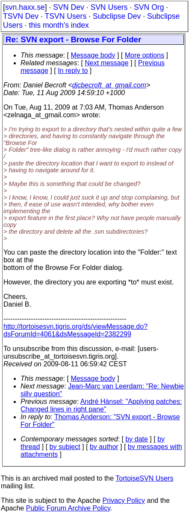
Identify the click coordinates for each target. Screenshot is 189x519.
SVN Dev (68, 7)
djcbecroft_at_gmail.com (109, 85)
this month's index (59, 25)
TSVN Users (65, 16)
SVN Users (108, 7)
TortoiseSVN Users (144, 478)
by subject (65, 446)
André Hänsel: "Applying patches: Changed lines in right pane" (101, 405)
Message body (93, 55)
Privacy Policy (123, 500)
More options (145, 55)
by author (104, 446)
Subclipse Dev (117, 16)
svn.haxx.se (25, 7)
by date (136, 439)
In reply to (73, 70)
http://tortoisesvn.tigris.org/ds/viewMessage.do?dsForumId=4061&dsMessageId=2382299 (75, 330)
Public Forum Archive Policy (68, 508)
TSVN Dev (20, 16)
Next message (106, 63)
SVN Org (149, 7)
